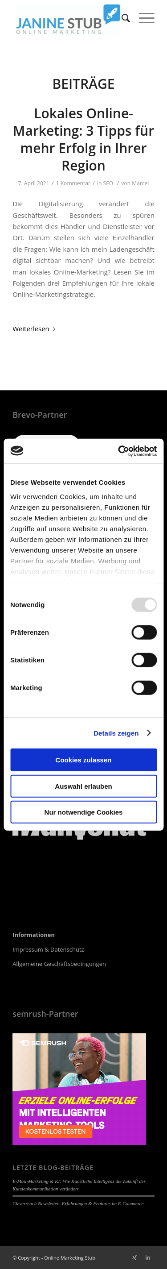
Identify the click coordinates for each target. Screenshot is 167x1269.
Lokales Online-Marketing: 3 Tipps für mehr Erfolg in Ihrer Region (83, 139)
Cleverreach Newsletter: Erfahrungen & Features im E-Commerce (78, 1203)
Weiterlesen (35, 328)
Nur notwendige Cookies (84, 812)
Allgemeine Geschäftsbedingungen (59, 964)
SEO (108, 183)
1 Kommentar (73, 183)
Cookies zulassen (84, 760)
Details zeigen (116, 732)
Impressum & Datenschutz (48, 949)
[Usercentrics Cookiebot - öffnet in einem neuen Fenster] (119, 451)
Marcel (140, 183)
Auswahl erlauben (83, 786)
